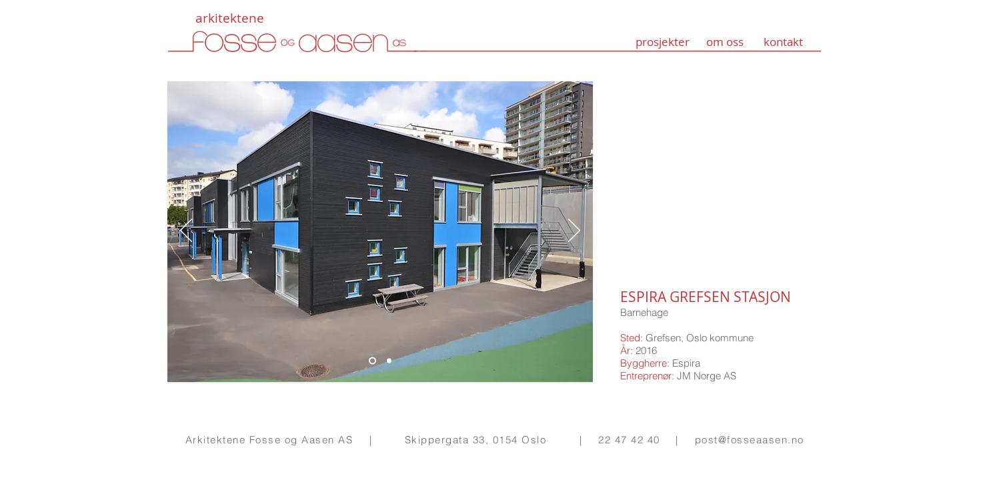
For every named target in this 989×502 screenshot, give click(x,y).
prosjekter (663, 41)
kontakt (783, 41)
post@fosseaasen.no (749, 439)
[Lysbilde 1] (389, 361)
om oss (725, 41)
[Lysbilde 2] (372, 361)
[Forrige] (186, 231)
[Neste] (574, 231)
